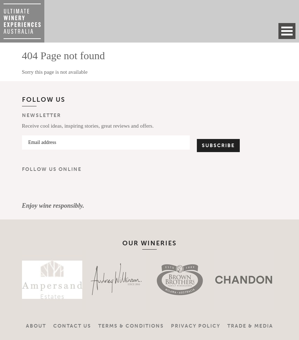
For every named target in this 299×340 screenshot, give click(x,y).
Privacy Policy (195, 326)
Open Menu (286, 31)
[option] (43, 280)
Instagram (51, 187)
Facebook (30, 187)
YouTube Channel (72, 187)
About (36, 326)
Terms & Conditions (131, 326)
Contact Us (72, 326)
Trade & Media (250, 326)
